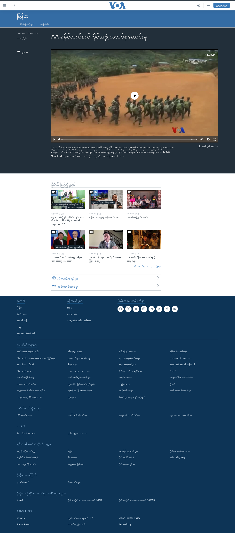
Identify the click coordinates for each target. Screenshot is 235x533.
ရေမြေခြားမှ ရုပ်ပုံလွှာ (128, 451)
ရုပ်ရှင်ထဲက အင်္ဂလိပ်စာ (129, 415)
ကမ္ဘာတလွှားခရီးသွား (128, 364)
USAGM (21, 518)
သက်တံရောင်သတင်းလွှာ (181, 390)
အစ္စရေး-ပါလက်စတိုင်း (27, 333)
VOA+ (20, 500)
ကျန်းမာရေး (124, 384)
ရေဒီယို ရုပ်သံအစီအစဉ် (27, 457)
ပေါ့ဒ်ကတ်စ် (72, 314)
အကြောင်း (44, 24)
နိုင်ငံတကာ (22, 314)
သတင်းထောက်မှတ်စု (26, 384)
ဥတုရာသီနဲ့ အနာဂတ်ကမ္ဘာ (79, 358)
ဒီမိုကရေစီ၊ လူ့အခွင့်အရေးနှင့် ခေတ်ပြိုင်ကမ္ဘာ (36, 358)
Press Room (23, 524)
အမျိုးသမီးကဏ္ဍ (126, 390)
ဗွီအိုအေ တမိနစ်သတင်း (180, 451)
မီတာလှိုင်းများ (74, 482)
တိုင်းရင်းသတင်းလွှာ (178, 351)
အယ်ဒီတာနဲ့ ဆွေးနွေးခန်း (28, 351)
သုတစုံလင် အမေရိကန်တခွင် (182, 364)
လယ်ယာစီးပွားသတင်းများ (79, 377)
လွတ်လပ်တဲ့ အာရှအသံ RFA (80, 518)
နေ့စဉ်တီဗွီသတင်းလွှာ (26, 451)
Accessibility (125, 524)
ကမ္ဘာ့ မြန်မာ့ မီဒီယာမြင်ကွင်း (29, 397)
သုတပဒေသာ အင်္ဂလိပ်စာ (181, 415)
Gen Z (173, 371)
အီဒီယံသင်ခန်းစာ (24, 415)
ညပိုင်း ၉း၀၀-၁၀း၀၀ (77, 433)
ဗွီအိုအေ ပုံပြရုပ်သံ (127, 464)
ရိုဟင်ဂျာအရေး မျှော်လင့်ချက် (132, 397)
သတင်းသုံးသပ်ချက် (25, 364)
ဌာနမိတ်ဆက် (23, 482)
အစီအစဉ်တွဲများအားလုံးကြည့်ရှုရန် (147, 266)
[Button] (22, 52)
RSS (69, 307)
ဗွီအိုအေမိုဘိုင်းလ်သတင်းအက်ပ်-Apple (85, 500)
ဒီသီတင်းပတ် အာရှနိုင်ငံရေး (131, 371)
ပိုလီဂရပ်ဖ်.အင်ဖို (126, 457)
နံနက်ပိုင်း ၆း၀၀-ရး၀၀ (27, 433)
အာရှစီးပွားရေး (125, 377)
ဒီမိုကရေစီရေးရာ (24, 371)
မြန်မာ (20, 307)
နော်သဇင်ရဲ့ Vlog (177, 457)
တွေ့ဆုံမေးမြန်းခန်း (76, 464)
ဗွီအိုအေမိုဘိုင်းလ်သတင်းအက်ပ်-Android (137, 500)
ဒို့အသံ (172, 384)
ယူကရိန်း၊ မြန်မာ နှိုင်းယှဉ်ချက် (81, 384)
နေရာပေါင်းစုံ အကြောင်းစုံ (181, 377)
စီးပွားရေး (72, 364)
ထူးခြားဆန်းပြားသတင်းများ (80, 390)
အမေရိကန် (22, 320)
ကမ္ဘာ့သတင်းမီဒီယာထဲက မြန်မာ (31, 390)
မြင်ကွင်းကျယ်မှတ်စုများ (129, 358)
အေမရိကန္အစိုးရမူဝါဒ (77, 524)
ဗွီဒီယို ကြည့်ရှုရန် (27, 24)
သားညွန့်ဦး (22, 38)
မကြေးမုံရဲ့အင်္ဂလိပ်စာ (77, 415)
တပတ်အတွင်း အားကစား (79, 371)
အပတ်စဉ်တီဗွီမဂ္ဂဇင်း (26, 464)
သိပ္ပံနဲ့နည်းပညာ (75, 351)
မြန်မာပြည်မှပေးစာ (127, 351)
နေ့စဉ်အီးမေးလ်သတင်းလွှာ (79, 320)
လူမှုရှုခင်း (72, 397)
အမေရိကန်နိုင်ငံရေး (25, 377)
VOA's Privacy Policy (129, 518)
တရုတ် (20, 327)
